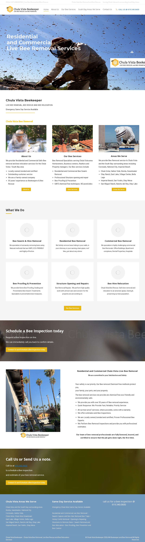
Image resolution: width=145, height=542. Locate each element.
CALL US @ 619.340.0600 (127, 9)
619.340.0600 (21, 465)
